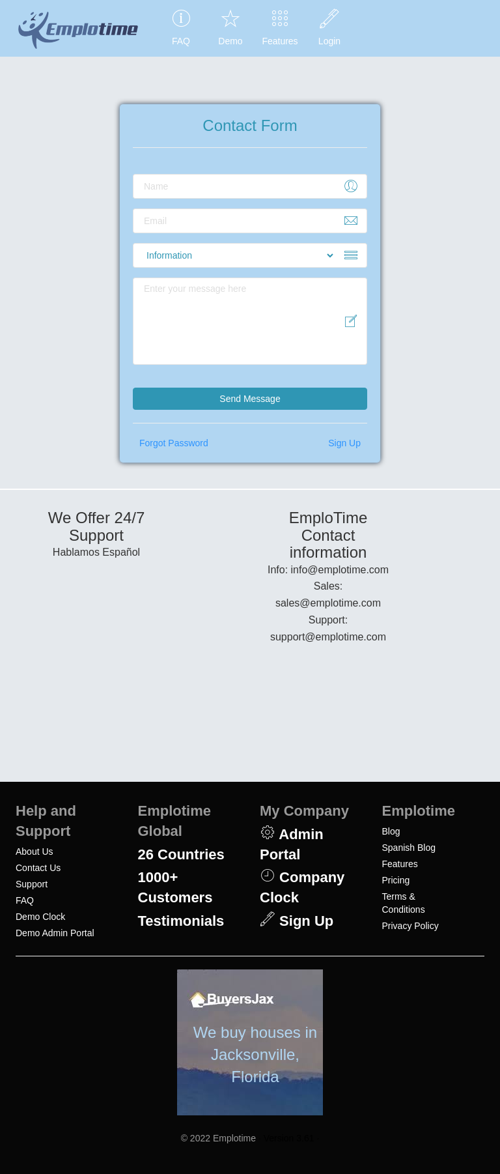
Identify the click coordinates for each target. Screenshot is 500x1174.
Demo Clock (40, 916)
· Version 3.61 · (288, 1138)
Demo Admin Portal (55, 933)
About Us (34, 851)
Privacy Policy (410, 926)
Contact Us (38, 868)
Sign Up (344, 443)
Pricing (396, 880)
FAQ (25, 900)
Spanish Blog (409, 847)
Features (400, 864)
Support (32, 884)
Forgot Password (173, 443)
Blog (391, 831)
